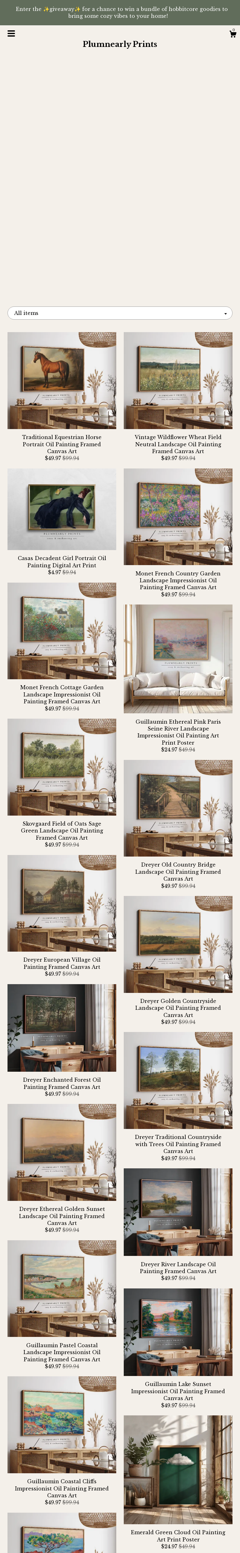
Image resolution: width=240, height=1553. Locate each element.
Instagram (120, 1510)
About (42, 1520)
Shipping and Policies (42, 1530)
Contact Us (42, 1540)
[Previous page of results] (67, 1449)
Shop (43, 1510)
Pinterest (120, 1520)
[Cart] (232, 35)
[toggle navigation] (11, 33)
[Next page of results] (173, 1449)
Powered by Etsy (198, 1537)
